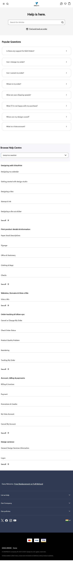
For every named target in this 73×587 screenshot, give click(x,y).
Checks (3, 275)
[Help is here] (61, 3)
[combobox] (35, 22)
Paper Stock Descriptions (10, 235)
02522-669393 (6, 548)
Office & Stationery (8, 255)
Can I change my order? (36, 62)
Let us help (36, 495)
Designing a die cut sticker (11, 211)
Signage (4, 245)
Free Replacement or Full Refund (28, 484)
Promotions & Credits (9, 404)
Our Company (36, 503)
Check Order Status (8, 330)
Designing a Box (7, 191)
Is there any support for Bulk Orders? (36, 51)
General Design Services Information (15, 448)
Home (15, 548)
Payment (4, 394)
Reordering (5, 350)
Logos (3, 458)
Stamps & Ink (6, 201)
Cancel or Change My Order (11, 320)
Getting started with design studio (14, 182)
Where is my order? (36, 84)
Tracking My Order (8, 360)
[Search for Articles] (62, 22)
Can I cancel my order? (36, 73)
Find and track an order (38, 29)
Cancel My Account (8, 424)
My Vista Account (7, 414)
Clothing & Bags (7, 265)
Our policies (36, 511)
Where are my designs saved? (36, 117)
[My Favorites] (65, 4)
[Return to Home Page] (36, 4)
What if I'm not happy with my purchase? (36, 106)
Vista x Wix (5, 299)
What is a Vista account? (36, 126)
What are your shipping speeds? (36, 95)
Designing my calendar (10, 172)
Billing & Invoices (7, 384)
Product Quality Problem (10, 340)
